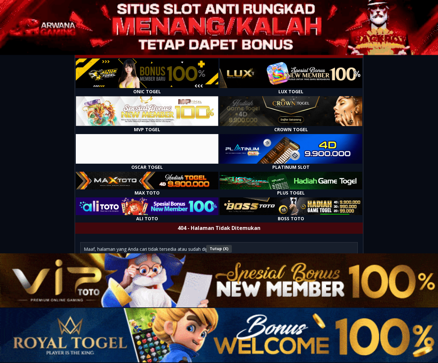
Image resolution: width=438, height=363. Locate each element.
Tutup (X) (219, 248)
